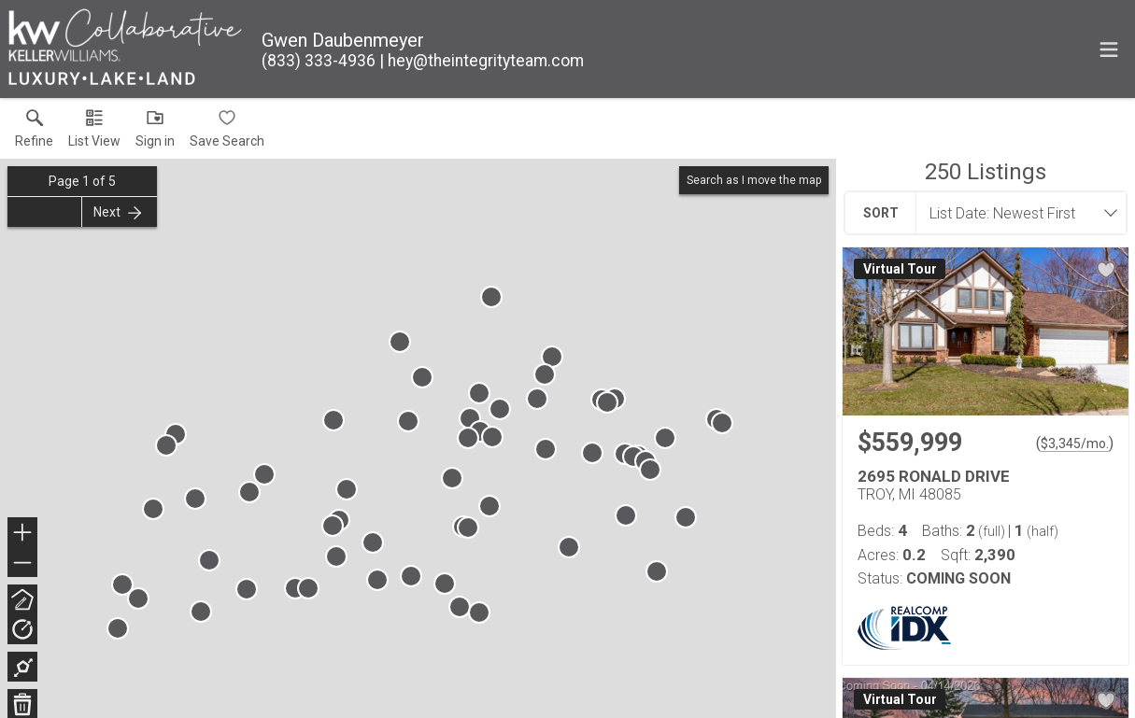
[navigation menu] (1109, 49)
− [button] (22, 563)
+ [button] (23, 534)
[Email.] (481, 60)
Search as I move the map (754, 180)
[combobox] (1015, 212)
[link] (34, 132)
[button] (94, 132)
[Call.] (319, 60)
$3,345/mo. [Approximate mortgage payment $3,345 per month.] (1075, 443)
